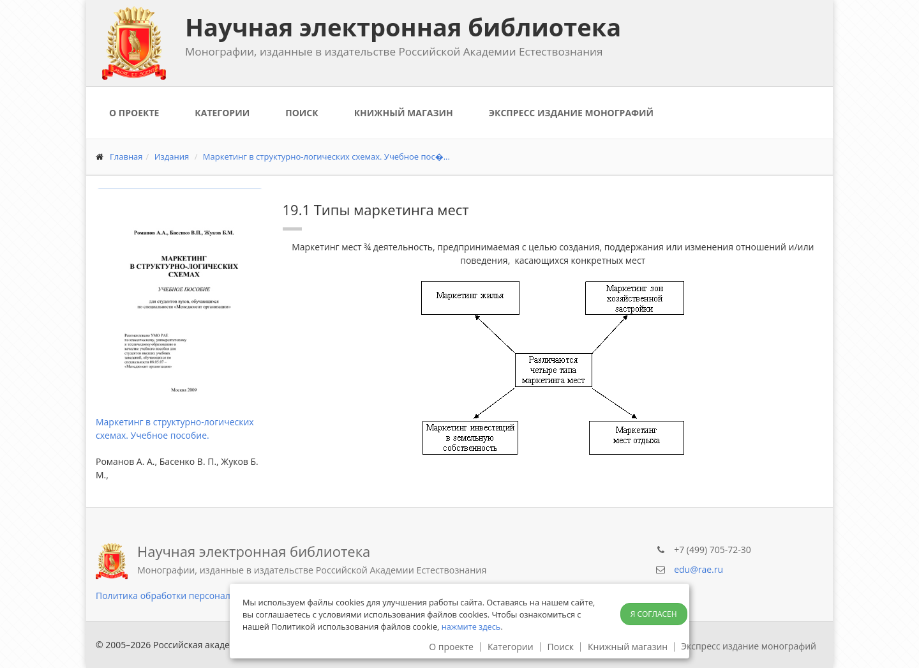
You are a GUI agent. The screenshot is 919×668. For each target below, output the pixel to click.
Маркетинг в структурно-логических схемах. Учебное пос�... (326, 156)
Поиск (301, 113)
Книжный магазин (403, 113)
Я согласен (654, 614)
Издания (172, 156)
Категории (222, 113)
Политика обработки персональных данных (192, 595)
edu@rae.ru (698, 569)
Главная (126, 156)
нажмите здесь (471, 626)
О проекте (134, 113)
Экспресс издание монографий (571, 113)
